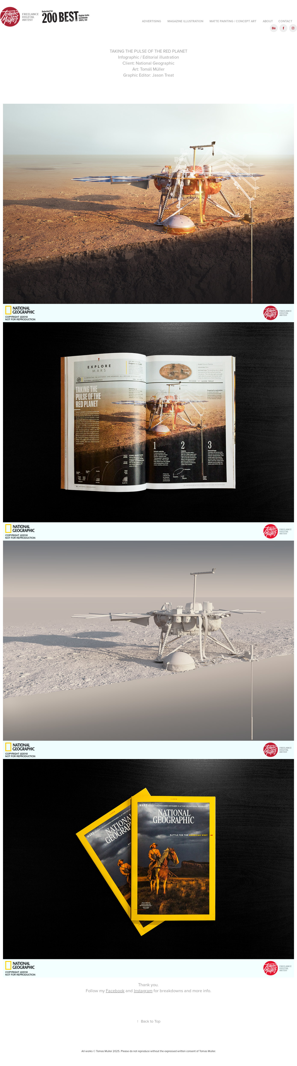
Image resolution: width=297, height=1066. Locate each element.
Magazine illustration (185, 21)
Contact (285, 21)
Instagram (143, 990)
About (268, 21)
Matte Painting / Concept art (233, 21)
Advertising (151, 21)
